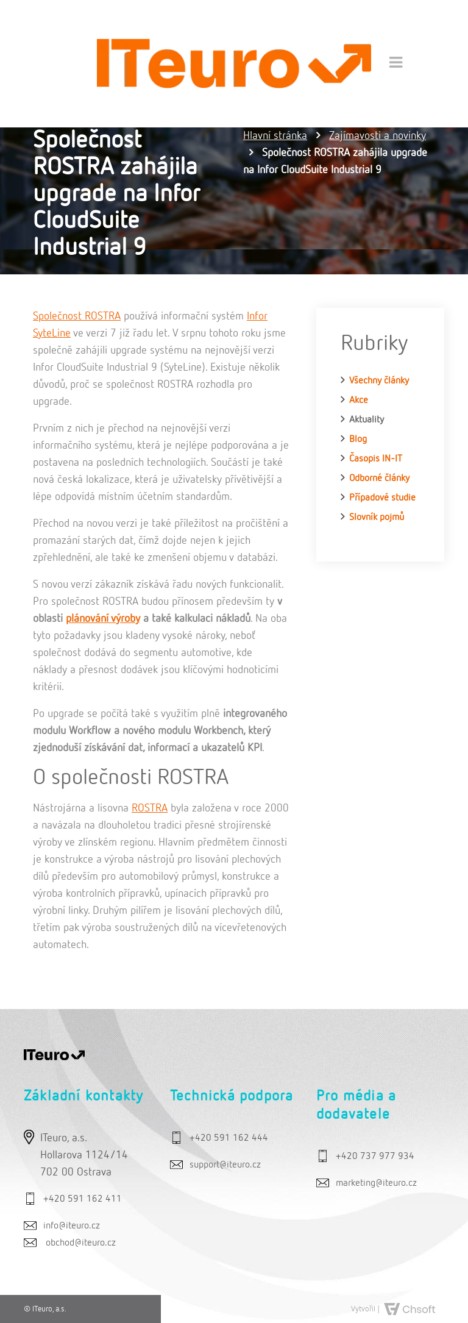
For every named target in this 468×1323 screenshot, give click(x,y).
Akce (358, 400)
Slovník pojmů (376, 517)
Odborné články (379, 478)
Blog (358, 439)
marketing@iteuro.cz (376, 1183)
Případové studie (382, 498)
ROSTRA (150, 808)
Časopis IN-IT (375, 459)
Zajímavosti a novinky (377, 135)
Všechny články (379, 381)
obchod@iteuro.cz (81, 1243)
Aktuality (366, 420)
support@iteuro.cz (225, 1165)
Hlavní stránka (275, 135)
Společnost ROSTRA (77, 316)
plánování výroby (103, 618)
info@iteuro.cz (71, 1226)
